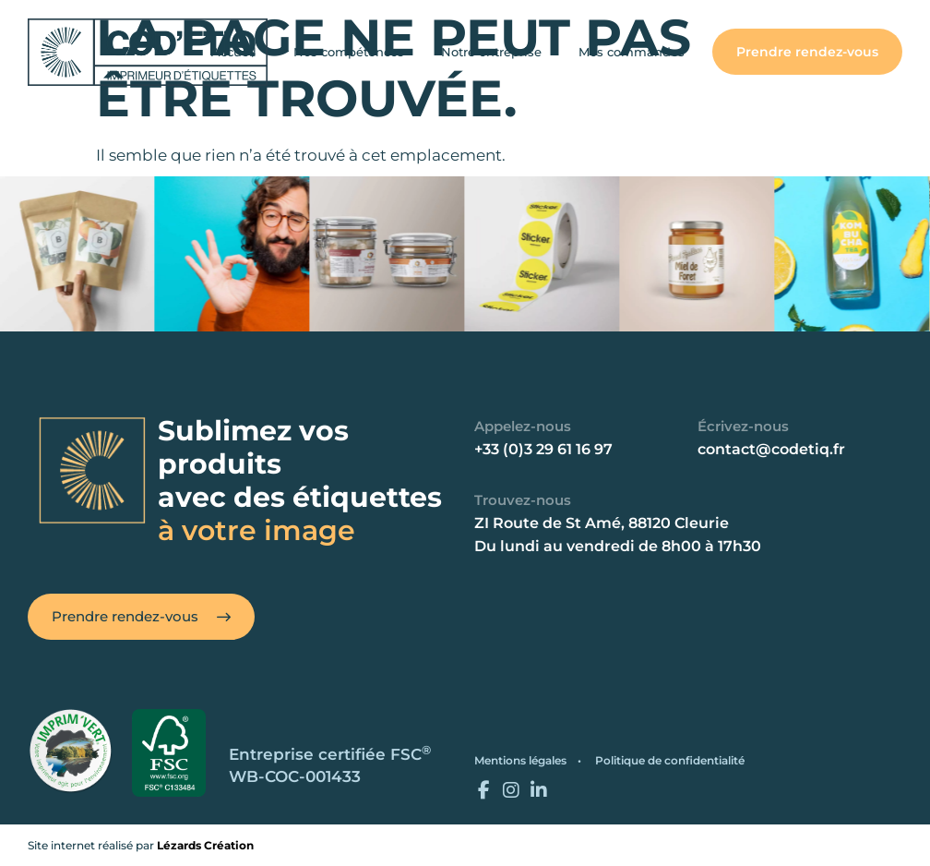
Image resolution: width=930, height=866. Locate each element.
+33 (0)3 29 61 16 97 (543, 449)
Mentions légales (520, 760)
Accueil (233, 51)
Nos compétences (348, 51)
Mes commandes (631, 51)
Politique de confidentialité (670, 760)
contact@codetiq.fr (771, 449)
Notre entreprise (491, 51)
